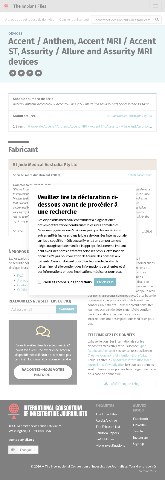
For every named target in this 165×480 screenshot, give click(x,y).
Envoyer (105, 282)
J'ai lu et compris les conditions (67, 282)
